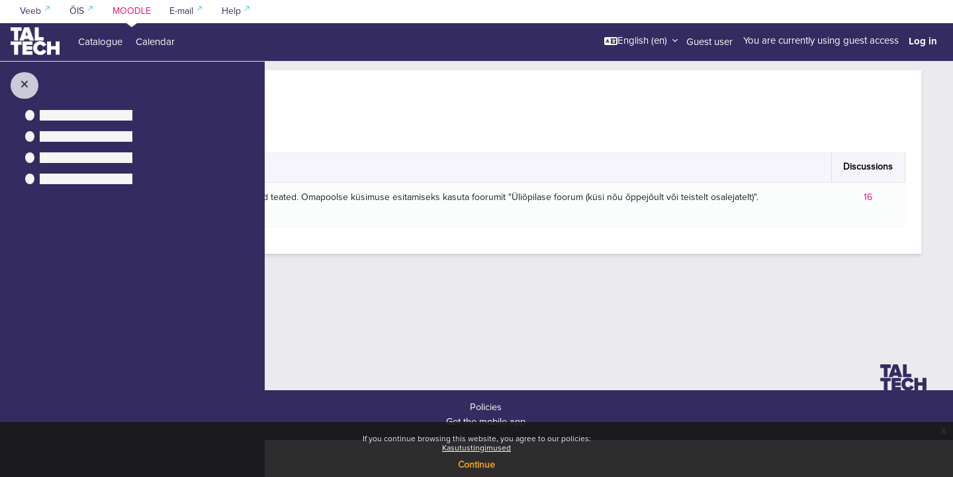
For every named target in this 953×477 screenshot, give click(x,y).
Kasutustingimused (476, 448)
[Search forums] (397, 136)
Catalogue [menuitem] (100, 42)
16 (872, 234)
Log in (923, 41)
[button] (641, 41)
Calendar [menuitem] (155, 42)
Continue (476, 465)
